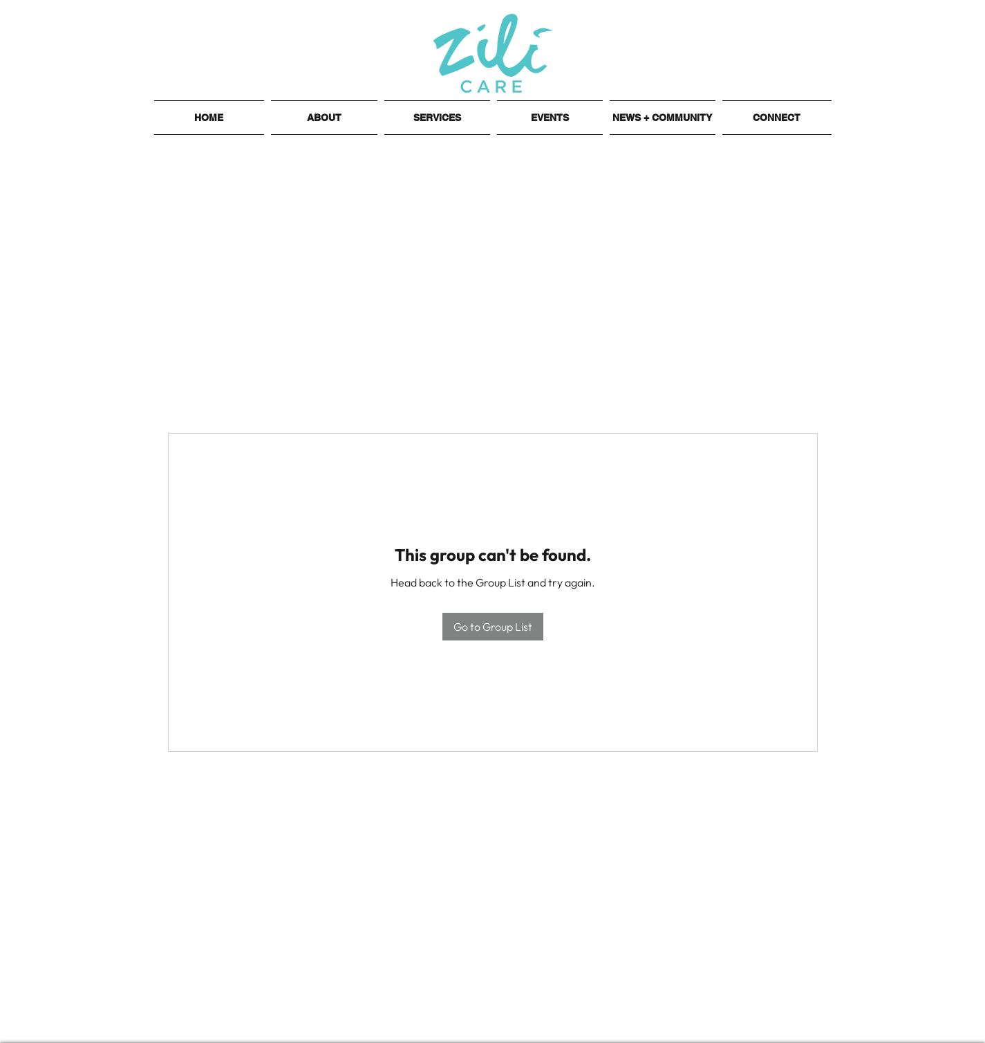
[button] (324, 117)
